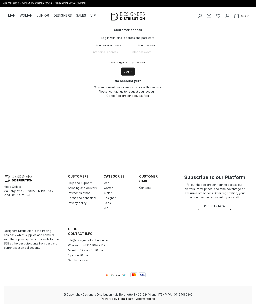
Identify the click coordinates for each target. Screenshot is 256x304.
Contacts (145, 187)
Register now (214, 206)
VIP (106, 208)
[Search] (199, 16)
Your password (148, 45)
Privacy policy (77, 203)
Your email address (108, 45)
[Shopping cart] (242, 16)
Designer (110, 198)
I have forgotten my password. (128, 62)
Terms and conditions (82, 198)
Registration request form (133, 95)
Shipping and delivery (82, 188)
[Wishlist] (218, 16)
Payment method (79, 193)
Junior (108, 193)
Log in (128, 71)
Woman (108, 188)
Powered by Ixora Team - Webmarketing (128, 298)
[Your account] (227, 16)
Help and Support (80, 183)
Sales (107, 203)
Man (106, 183)
